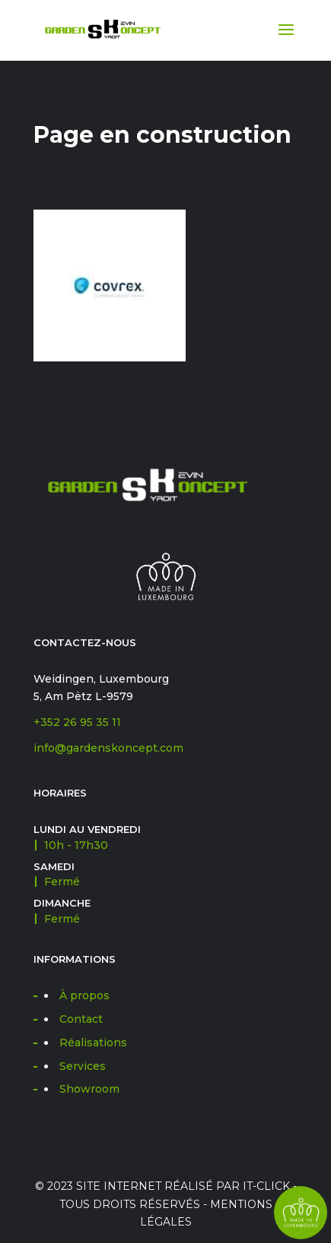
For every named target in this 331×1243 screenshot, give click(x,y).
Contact (81, 1019)
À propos (84, 995)
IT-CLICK (266, 1186)
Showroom (89, 1089)
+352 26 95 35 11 (77, 722)
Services (82, 1066)
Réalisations (93, 1042)
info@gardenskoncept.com (108, 748)
